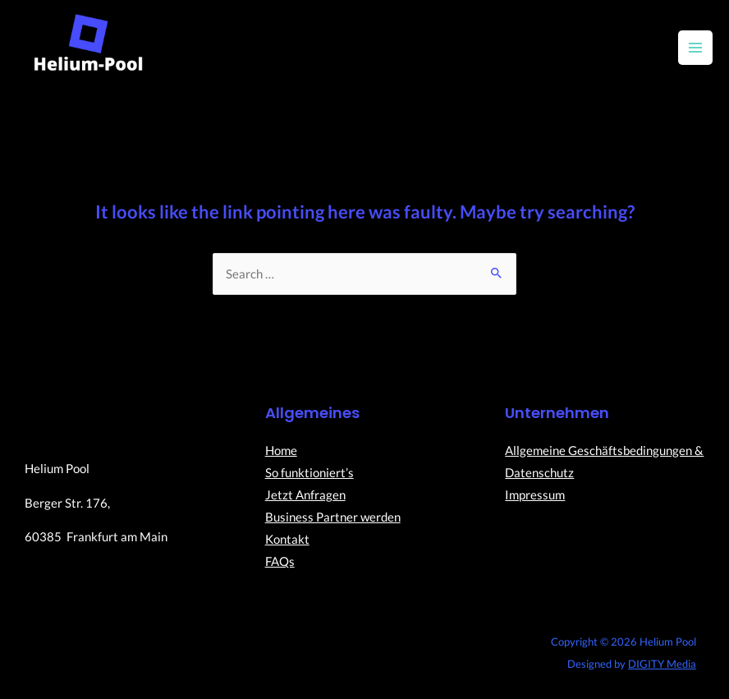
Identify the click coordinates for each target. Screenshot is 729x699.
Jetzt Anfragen (305, 495)
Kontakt (287, 539)
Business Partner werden (333, 517)
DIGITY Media (662, 663)
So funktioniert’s (309, 473)
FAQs (280, 561)
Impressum (535, 495)
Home (281, 451)
